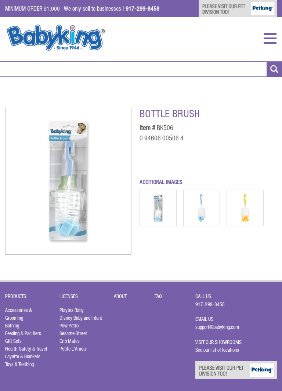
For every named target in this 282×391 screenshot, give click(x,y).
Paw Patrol (69, 326)
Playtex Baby (71, 310)
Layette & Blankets (22, 356)
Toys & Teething (19, 364)
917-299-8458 (210, 304)
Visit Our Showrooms (219, 342)
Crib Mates (69, 341)
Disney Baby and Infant (80, 318)
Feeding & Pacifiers (23, 333)
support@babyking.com (217, 327)
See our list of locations (217, 350)
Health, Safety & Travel (26, 349)
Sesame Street (73, 333)
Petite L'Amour (73, 349)
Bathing (12, 326)
